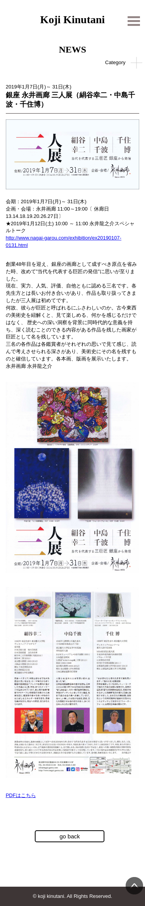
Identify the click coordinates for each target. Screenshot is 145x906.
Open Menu (134, 19)
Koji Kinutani (72, 17)
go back (70, 836)
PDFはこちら (21, 795)
